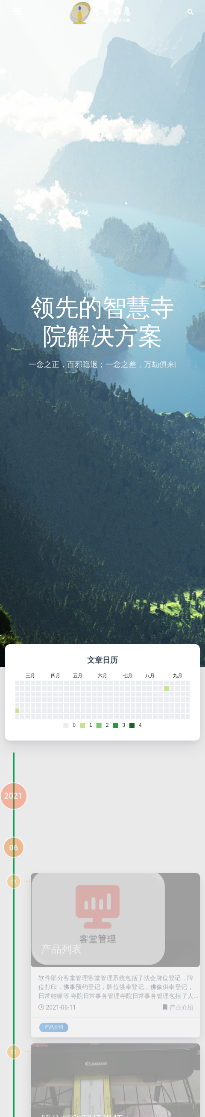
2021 (13, 808)
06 (13, 860)
